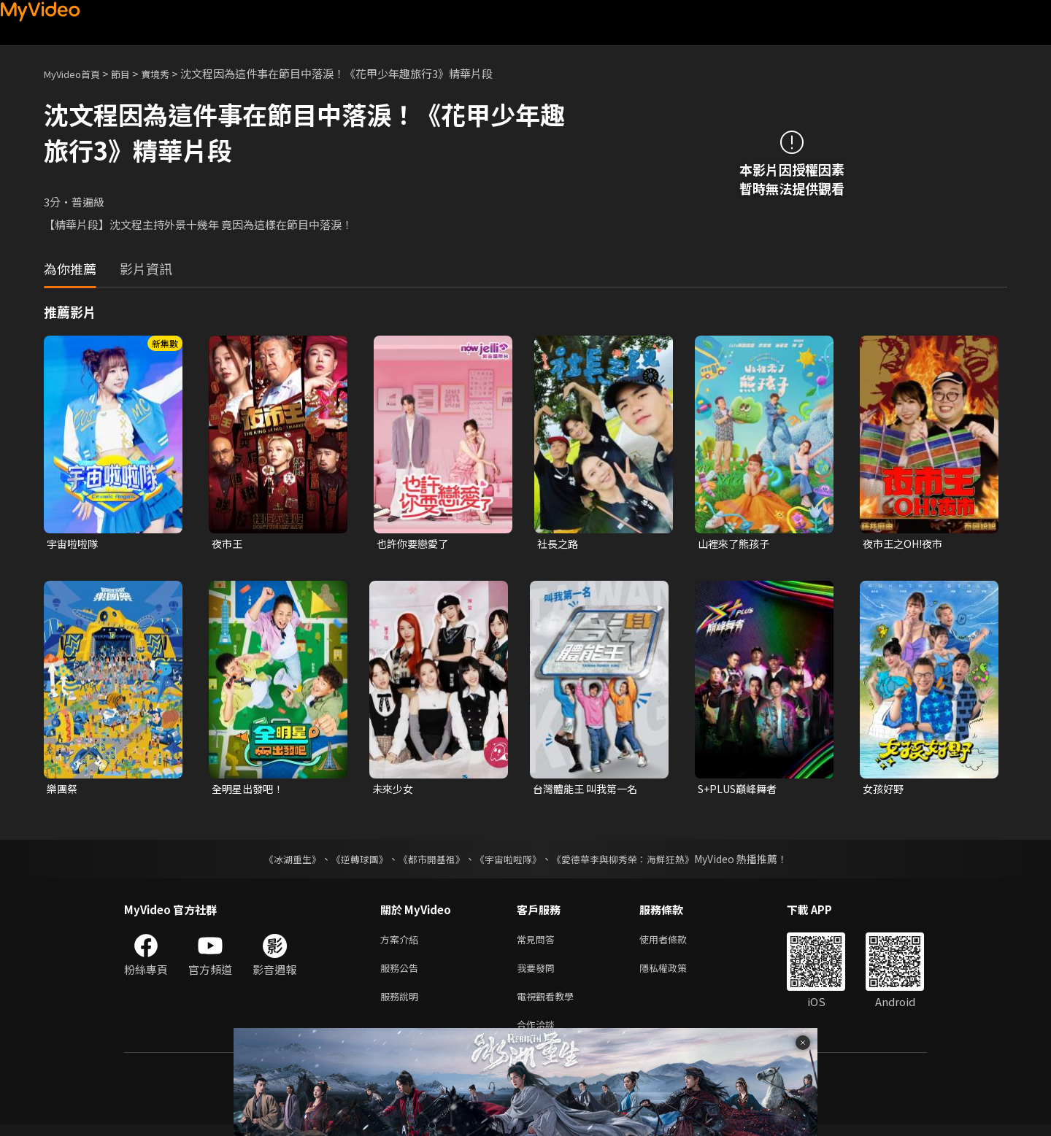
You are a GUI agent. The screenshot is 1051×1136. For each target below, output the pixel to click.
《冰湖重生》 (279, 861)
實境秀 (170, 73)
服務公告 (402, 973)
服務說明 (402, 1004)
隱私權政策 (675, 973)
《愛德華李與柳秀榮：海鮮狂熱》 (632, 861)
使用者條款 (675, 943)
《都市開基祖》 (427, 861)
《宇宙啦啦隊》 (509, 861)
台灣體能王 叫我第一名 (588, 790)
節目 (132, 73)
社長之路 (559, 544)
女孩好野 (884, 790)
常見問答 (539, 943)
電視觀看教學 (549, 1004)
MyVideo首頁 (77, 73)
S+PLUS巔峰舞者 (741, 790)
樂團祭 (63, 790)
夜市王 (228, 544)
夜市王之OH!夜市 (906, 544)
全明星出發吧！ (250, 790)
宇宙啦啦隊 (74, 544)
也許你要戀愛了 (415, 544)
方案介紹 (402, 943)
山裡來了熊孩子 (736, 544)
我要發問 (539, 973)
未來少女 (394, 790)
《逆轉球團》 (351, 861)
